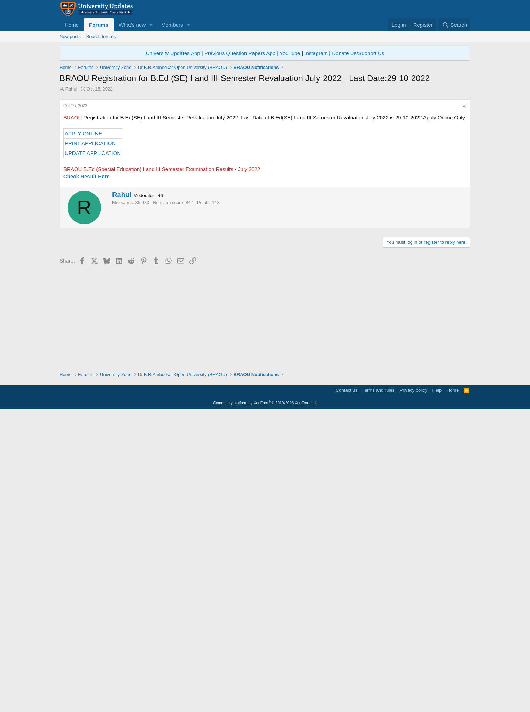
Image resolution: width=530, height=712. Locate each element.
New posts (70, 36)
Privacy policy (413, 689)
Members (172, 25)
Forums (98, 25)
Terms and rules (379, 689)
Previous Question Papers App (239, 53)
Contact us (346, 689)
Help (437, 689)
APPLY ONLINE (83, 231)
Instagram (316, 53)
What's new (132, 25)
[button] (151, 24)
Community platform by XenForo (265, 702)
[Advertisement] (265, 144)
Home (72, 25)
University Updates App (173, 53)
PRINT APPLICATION (90, 241)
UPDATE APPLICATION (93, 250)
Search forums (101, 36)
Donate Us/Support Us (358, 53)
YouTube (290, 53)
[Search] (454, 24)
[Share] (464, 203)
